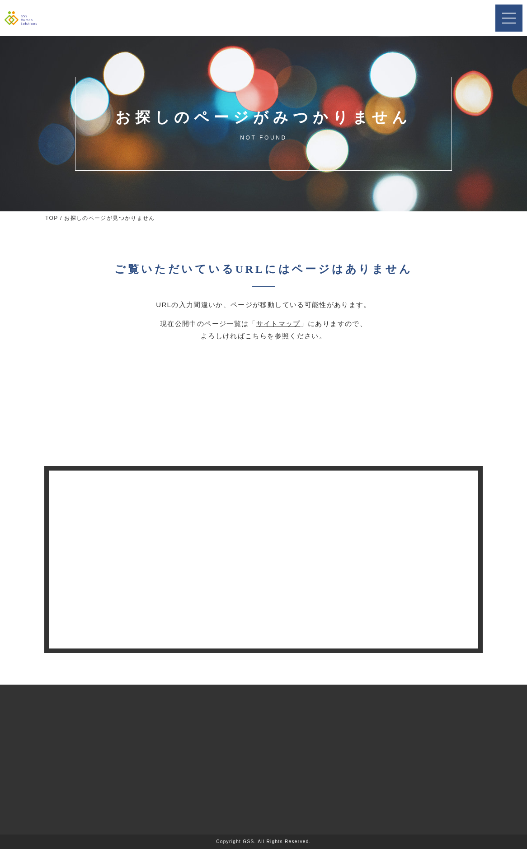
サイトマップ (278, 323)
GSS (248, 841)
